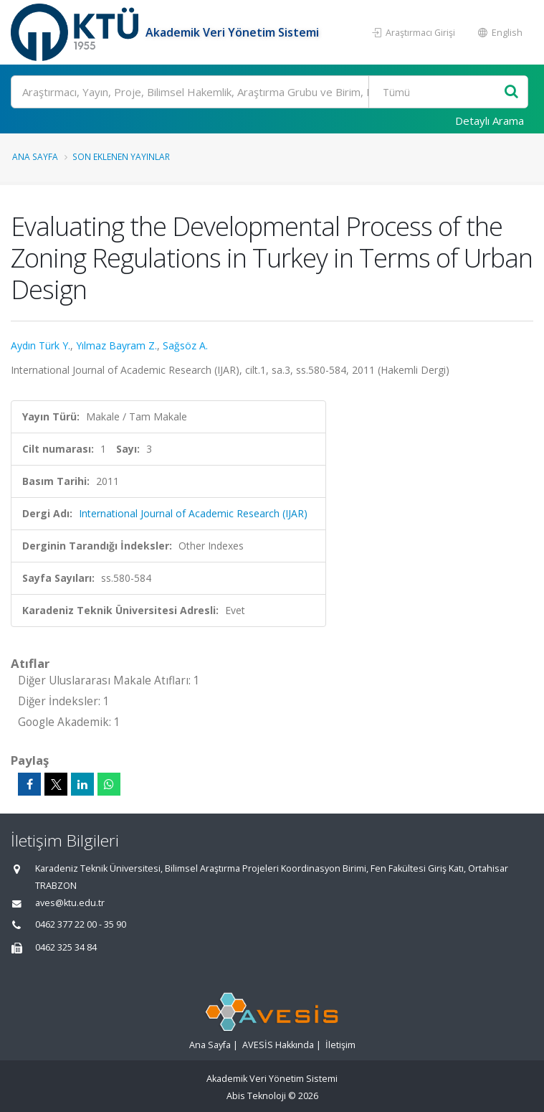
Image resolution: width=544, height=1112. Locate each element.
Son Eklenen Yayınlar (121, 156)
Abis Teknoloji (256, 1096)
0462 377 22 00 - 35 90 (80, 924)
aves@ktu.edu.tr (70, 903)
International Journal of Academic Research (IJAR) (193, 513)
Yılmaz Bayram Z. (116, 345)
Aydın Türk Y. (40, 345)
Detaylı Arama (489, 120)
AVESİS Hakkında (278, 1045)
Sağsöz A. (185, 345)
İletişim (340, 1045)
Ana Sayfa (35, 156)
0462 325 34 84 (66, 947)
